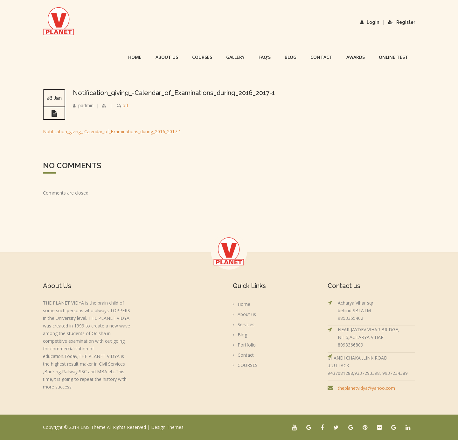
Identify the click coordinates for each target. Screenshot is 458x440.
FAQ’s (265, 57)
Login (369, 22)
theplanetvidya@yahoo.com (366, 388)
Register (401, 22)
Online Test (393, 57)
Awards (355, 57)
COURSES (202, 57)
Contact (321, 57)
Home (135, 57)
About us (167, 57)
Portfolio (247, 345)
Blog (290, 57)
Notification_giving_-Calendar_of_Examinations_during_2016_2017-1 (174, 93)
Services (246, 324)
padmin (86, 105)
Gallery (235, 57)
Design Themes (167, 427)
